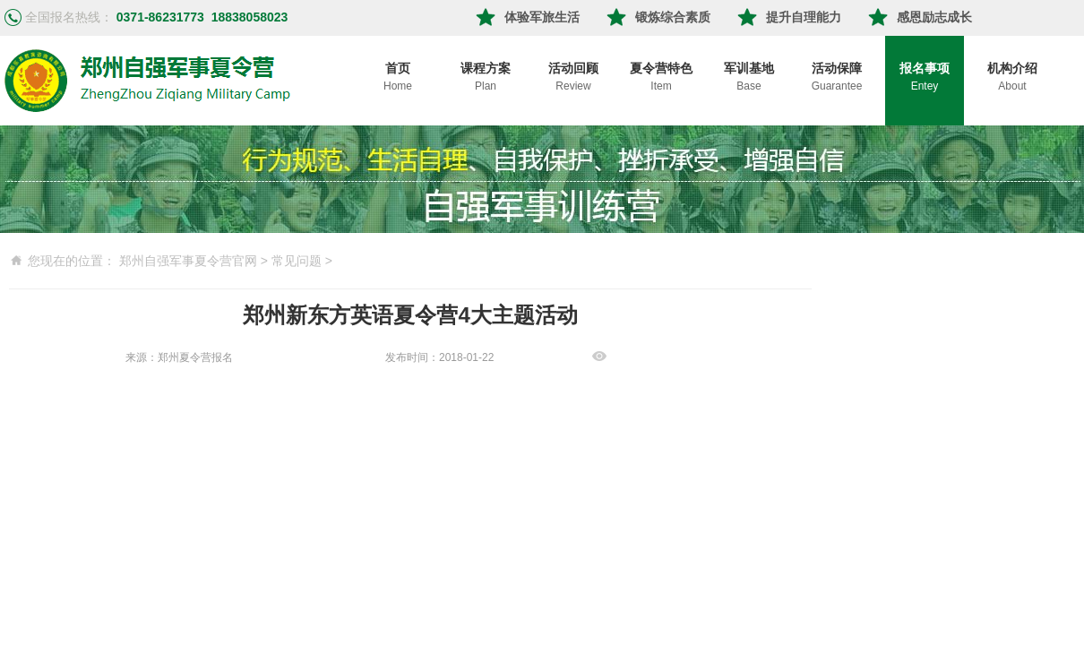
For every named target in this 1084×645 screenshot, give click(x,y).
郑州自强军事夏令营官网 (188, 261)
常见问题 (296, 261)
